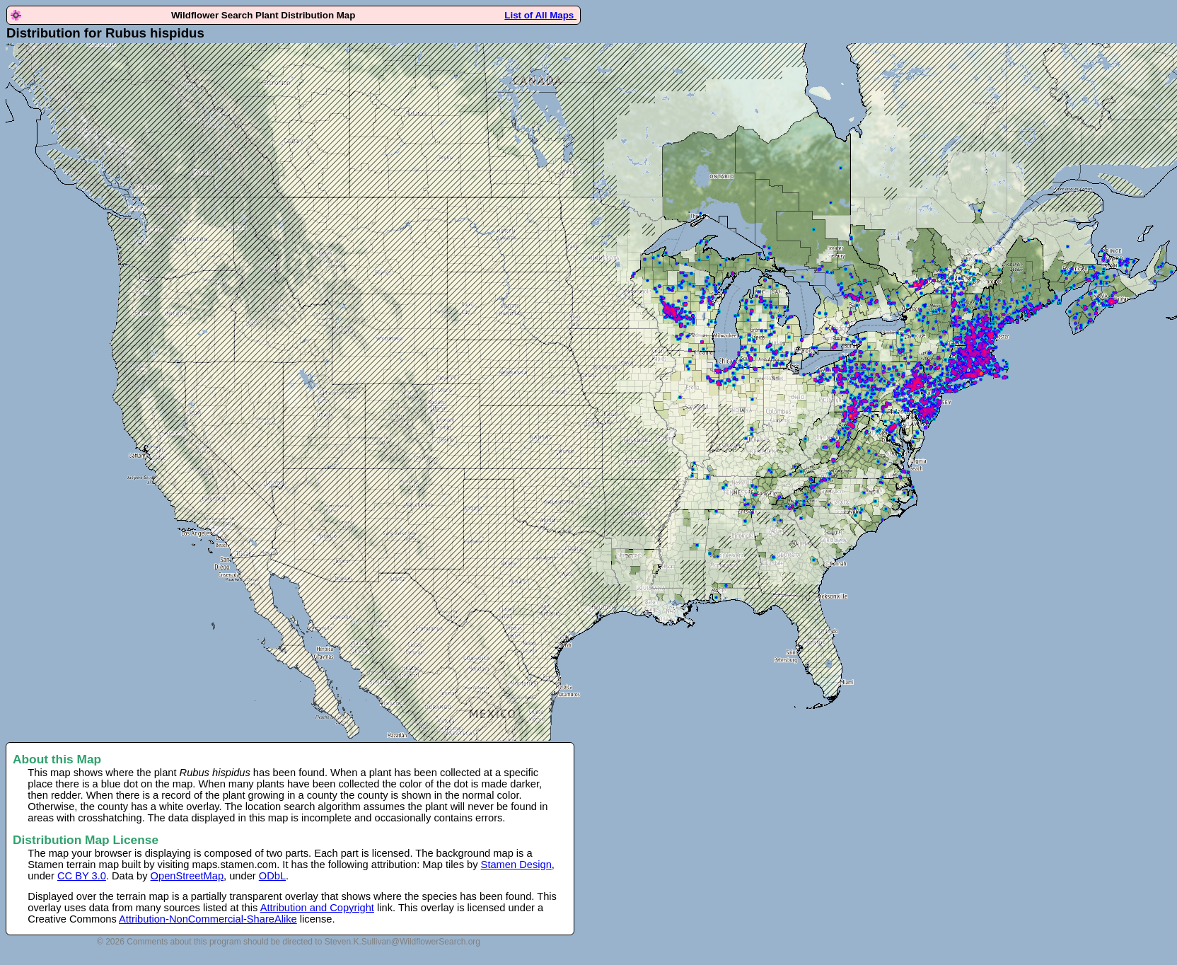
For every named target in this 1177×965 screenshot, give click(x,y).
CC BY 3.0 (81, 876)
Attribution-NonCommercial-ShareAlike (208, 919)
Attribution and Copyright (317, 907)
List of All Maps (540, 15)
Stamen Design (516, 864)
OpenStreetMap (187, 876)
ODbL (272, 876)
